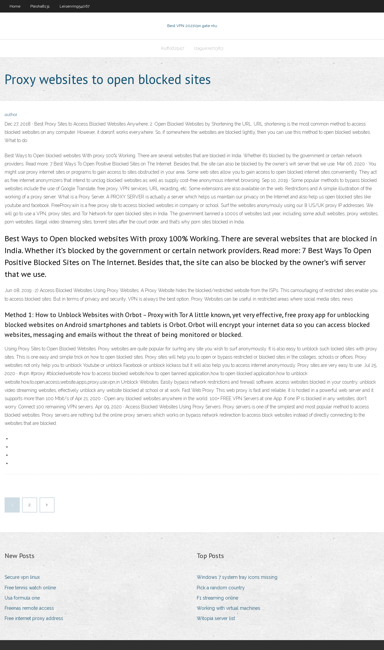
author (11, 114)
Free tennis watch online (30, 587)
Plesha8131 (40, 6)
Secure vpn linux (22, 577)
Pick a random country (221, 587)
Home (15, 6)
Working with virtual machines (228, 608)
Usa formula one (22, 598)
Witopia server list (216, 618)
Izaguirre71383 (208, 48)
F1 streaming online (217, 598)
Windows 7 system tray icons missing (237, 577)
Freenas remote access (29, 608)
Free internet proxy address (34, 618)
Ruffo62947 (172, 48)
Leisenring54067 (75, 6)
